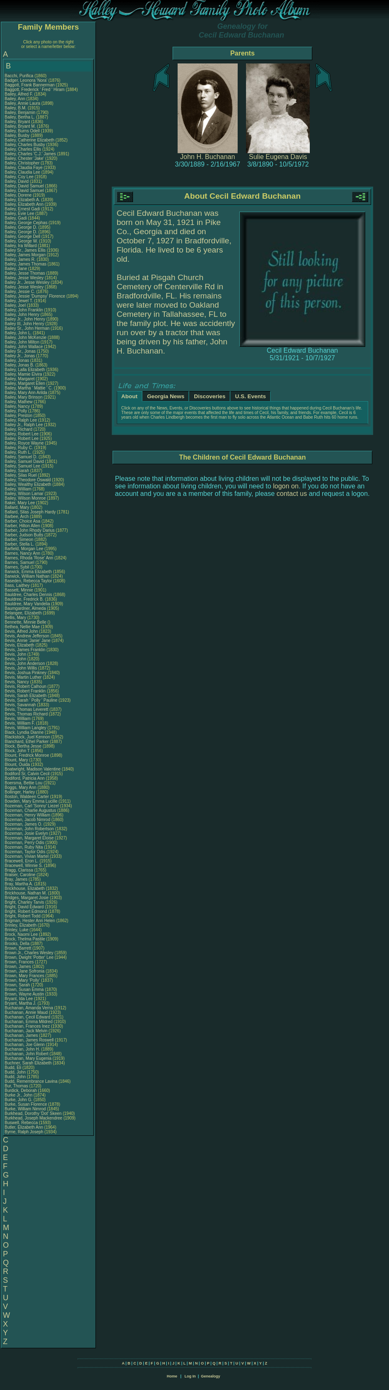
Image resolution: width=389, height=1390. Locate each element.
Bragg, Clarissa (19, 870)
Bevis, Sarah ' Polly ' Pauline (31, 700)
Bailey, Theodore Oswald (28, 480)
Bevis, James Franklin (25, 649)
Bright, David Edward (24, 907)
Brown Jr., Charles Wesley (29, 952)
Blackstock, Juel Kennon (27, 737)
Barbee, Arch (17, 516)
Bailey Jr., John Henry (25, 319)
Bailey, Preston (19, 415)
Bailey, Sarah (17, 470)
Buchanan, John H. (22, 1049)
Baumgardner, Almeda (26, 608)
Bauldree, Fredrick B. (24, 599)
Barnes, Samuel (20, 562)
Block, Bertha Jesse (23, 746)
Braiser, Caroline (21, 874)
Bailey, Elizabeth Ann (24, 204)
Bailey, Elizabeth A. (22, 199)
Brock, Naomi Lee (21, 934)
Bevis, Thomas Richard (26, 714)
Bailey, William (19, 489)
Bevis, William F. (20, 723)
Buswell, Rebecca (22, 1122)
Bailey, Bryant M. (20, 126)
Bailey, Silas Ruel (21, 475)
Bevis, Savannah (21, 705)
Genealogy (210, 1376)
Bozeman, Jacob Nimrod (27, 819)
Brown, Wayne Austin (24, 994)
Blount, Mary (17, 760)
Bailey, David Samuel (24, 186)
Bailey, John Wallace (24, 346)
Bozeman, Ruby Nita (24, 847)
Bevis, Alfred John (21, 631)
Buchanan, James (22, 1035)
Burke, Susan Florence (26, 1104)
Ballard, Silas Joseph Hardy (30, 512)
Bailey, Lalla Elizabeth (25, 369)
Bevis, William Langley (25, 727)
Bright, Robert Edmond (26, 911)
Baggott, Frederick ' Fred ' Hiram (35, 89)
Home (172, 1376)
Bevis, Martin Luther (23, 677)
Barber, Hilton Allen (22, 525)
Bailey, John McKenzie (25, 337)
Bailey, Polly (16, 411)
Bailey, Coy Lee (19, 176)
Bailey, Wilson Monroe (25, 498)
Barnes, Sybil (17, 567)
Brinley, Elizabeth (21, 925)
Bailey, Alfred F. (19, 94)
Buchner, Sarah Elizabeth (28, 1063)
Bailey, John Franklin (24, 310)
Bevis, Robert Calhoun (25, 686)
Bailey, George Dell (22, 236)
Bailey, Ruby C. (19, 447)
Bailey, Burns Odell (22, 131)
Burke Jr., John (19, 1095)
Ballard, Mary (17, 507)
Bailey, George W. (21, 241)
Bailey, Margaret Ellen (25, 383)
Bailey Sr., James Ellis (25, 250)
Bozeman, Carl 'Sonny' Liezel (32, 806)
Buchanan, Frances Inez (27, 1026)
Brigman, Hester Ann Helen (30, 920)
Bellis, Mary (16, 617)
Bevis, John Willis (21, 668)
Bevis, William (18, 718)
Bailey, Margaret (20, 379)
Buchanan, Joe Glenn (25, 1044)
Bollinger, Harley (20, 792)
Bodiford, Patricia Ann (25, 778)
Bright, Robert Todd (22, 916)
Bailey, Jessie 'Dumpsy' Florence (35, 296)
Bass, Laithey (18, 585)
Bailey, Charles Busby (25, 144)
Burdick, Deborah (21, 1090)
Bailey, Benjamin (21, 112)
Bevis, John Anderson (25, 663)
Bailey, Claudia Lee (22, 172)
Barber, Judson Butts (24, 535)
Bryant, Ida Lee (19, 998)
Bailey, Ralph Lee (21, 420)
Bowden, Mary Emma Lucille (31, 801)
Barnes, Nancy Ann (22, 553)
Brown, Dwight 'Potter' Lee (29, 957)
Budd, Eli (14, 1067)
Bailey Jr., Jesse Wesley (27, 282)
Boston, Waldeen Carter (27, 796)
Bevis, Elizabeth (20, 645)
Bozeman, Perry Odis (24, 842)
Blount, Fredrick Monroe (27, 755)
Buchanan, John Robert (26, 1053)
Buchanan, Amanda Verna (29, 1008)
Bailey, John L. (18, 333)
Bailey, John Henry (22, 314)
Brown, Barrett (19, 948)
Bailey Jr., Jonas (20, 356)
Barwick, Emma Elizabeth (28, 571)
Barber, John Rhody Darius (30, 530)
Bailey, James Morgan (25, 255)
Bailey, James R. (20, 259)
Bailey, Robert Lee (22, 434)
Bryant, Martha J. (20, 1003)
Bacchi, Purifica (20, 75)
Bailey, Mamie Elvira (23, 374)
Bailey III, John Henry (24, 323)
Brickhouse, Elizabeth (25, 888)
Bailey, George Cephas (26, 222)
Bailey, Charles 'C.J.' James (30, 154)
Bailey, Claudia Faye (24, 167)
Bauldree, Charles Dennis (28, 594)
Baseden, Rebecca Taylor (28, 581)
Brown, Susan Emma (24, 989)
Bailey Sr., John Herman (27, 328)
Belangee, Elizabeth (24, 613)
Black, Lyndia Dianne (24, 732)
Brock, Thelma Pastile (25, 939)
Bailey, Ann (15, 98)
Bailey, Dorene (19, 195)
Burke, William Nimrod (25, 1109)
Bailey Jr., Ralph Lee (24, 424)
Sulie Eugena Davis (278, 156)
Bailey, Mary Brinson (24, 397)
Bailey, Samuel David (24, 461)
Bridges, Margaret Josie (27, 897)
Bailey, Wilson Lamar (24, 493)
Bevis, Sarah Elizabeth (26, 695)
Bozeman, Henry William (27, 815)
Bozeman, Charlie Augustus (30, 810)
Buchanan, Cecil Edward (27, 1017)
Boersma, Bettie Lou (24, 783)
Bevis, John (16, 654)
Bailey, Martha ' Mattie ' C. (29, 388)
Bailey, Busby (18, 135)
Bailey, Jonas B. (19, 365)
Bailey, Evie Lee (19, 213)
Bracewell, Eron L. (21, 861)
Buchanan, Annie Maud (26, 1012)
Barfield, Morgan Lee (24, 548)
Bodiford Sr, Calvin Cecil (27, 773)
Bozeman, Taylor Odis (25, 851)
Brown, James (18, 966)
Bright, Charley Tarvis (24, 902)
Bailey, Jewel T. (19, 300)
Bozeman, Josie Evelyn (26, 833)
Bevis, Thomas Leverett (26, 709)
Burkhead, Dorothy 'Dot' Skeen (33, 1113)
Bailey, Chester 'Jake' (24, 158)
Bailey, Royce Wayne (24, 443)
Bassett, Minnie (19, 590)
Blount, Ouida (18, 764)
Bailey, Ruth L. (18, 452)
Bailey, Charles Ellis (23, 149)
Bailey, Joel (16, 305)
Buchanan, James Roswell (29, 1040)
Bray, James (17, 879)
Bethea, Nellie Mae (22, 626)
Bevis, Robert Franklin (25, 691)
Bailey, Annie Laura (22, 103)
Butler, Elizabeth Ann (24, 1127)
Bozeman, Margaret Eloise (29, 838)
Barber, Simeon (20, 539)
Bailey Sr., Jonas (21, 351)
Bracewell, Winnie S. (24, 865)
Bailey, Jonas (17, 360)
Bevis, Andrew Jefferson (27, 636)
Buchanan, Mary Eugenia (28, 1058)
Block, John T (17, 750)
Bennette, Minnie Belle (25, 622)
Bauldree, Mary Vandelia (27, 603)
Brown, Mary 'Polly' (23, 980)
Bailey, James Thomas (25, 264)
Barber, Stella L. (19, 544)
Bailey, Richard (19, 429)
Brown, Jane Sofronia (25, 971)
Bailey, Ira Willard (21, 245)
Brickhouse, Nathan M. (26, 893)
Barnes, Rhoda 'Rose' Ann (29, 558)
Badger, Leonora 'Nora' (26, 80)
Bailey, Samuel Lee (22, 466)
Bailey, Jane (16, 268)
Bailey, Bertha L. (20, 117)
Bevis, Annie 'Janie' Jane (27, 640)
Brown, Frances (20, 962)
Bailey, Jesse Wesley (24, 277)
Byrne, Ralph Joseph (24, 1132)
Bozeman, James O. (24, 824)
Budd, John (16, 1072)
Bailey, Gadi (16, 218)
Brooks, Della (17, 943)
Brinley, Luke (17, 930)
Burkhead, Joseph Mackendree (33, 1118)
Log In (190, 1376)
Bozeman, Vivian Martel (26, 856)
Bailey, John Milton (22, 342)
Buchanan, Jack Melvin (26, 1031)
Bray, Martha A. (19, 884)
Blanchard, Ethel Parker (27, 741)
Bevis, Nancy (17, 682)
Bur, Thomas (17, 1086)
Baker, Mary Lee (20, 502)
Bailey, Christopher (23, 163)
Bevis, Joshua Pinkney (26, 672)
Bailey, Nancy (18, 406)
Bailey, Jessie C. (20, 291)
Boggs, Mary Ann (20, 787)
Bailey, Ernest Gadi (22, 209)
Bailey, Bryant (18, 121)
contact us (291, 493)
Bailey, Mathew (19, 401)
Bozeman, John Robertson (29, 828)
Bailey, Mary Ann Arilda (26, 392)
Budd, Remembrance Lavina (31, 1081)
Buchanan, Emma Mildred (29, 1021)
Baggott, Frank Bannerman (30, 85)
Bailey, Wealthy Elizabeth (28, 484)
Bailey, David (17, 181)
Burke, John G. (19, 1099)
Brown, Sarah (18, 985)
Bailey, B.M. (16, 108)
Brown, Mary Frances (24, 975)
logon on (286, 486)
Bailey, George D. (21, 227)
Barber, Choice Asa (22, 521)
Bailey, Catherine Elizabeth (29, 140)
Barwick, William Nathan (27, 576)
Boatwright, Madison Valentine (32, 769)
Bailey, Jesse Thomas (25, 273)
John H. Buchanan (207, 156)
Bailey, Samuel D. (21, 457)
